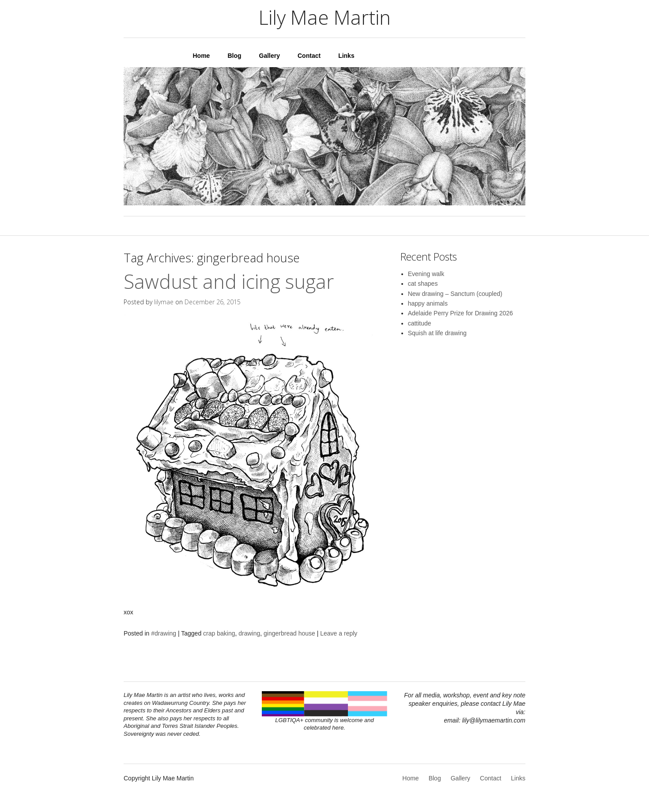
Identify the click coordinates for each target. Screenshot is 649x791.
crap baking (219, 633)
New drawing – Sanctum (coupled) (455, 293)
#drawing (163, 633)
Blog (234, 55)
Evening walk (426, 273)
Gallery (269, 55)
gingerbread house (289, 633)
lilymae (164, 302)
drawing (249, 633)
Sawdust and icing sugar (229, 281)
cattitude (419, 323)
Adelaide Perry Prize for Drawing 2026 (460, 313)
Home (201, 55)
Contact (309, 55)
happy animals (428, 303)
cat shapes (423, 283)
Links (346, 55)
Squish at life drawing (437, 333)
